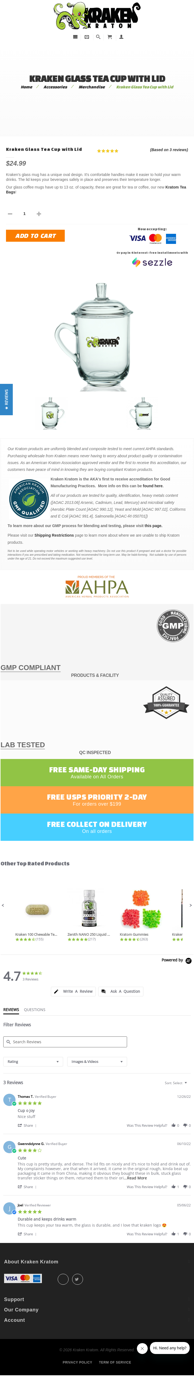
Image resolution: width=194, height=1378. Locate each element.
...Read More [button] (135, 1177)
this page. (153, 526)
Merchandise (92, 87)
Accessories (55, 87)
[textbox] (189, 1085)
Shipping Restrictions (54, 535)
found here (152, 486)
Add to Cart (35, 235)
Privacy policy (78, 1362)
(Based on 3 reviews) (169, 150)
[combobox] (33, 1061)
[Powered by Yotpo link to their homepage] (177, 961)
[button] (3, 905)
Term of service (115, 1362)
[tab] (73, 991)
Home (26, 87)
